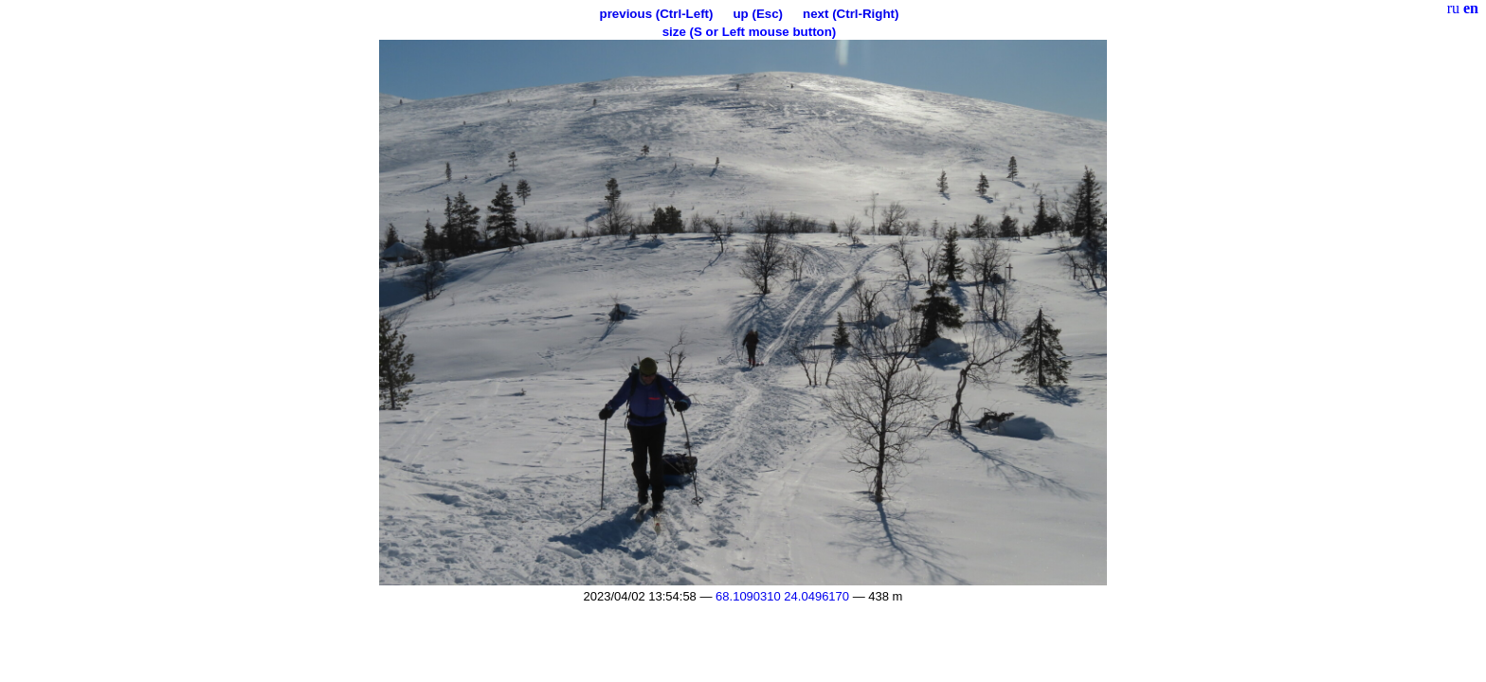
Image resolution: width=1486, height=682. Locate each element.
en (1470, 8)
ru (1453, 8)
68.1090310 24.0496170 (782, 596)
